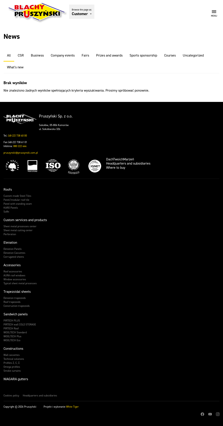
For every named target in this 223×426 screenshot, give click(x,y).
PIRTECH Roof (11, 328)
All (9, 55)
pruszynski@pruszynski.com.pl (21, 152)
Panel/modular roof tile (16, 200)
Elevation (10, 242)
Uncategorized (193, 55)
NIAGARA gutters (16, 379)
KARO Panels (11, 207)
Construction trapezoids (17, 306)
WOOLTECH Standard (15, 332)
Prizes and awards (109, 55)
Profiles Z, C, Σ (12, 363)
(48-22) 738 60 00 (17, 135)
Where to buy (115, 167)
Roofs (8, 189)
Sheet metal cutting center (18, 230)
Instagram (217, 414)
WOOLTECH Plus (12, 336)
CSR (21, 55)
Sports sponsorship (143, 55)
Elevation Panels (13, 249)
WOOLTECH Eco (12, 340)
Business (37, 55)
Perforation (10, 234)
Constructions (13, 348)
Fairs (85, 55)
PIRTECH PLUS (12, 320)
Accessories (12, 265)
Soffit (6, 211)
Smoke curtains (12, 371)
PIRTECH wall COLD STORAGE (20, 324)
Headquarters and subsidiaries (128, 163)
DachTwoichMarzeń (120, 159)
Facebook (202, 414)
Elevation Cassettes (14, 253)
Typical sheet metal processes (20, 283)
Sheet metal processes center (20, 226)
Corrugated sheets (14, 257)
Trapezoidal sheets (17, 291)
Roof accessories (13, 271)
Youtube (210, 414)
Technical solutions (14, 359)
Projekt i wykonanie (61, 406)
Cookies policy (11, 395)
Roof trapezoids (12, 302)
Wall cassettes (12, 355)
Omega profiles (12, 367)
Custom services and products (25, 220)
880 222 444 (19, 146)
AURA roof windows (14, 275)
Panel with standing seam (18, 204)
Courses (170, 55)
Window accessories (15, 279)
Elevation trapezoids (15, 298)
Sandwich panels (16, 314)
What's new (15, 67)
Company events (63, 55)
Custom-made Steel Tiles (17, 196)
